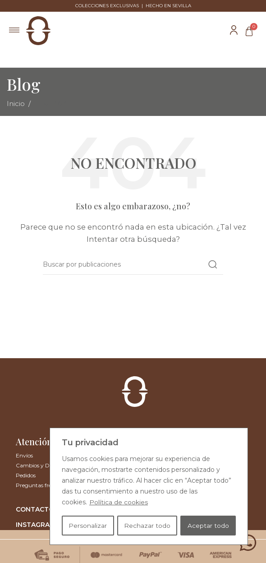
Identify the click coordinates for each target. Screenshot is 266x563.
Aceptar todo (208, 525)
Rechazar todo (147, 525)
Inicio (16, 103)
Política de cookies (118, 503)
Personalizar (88, 525)
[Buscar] (133, 264)
